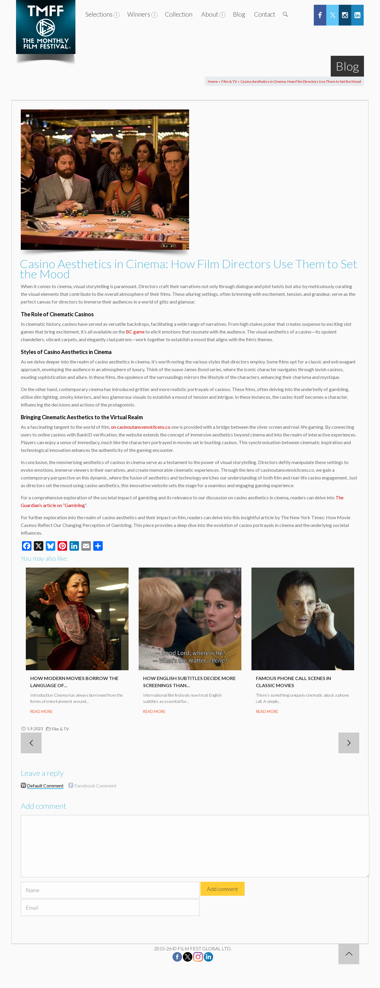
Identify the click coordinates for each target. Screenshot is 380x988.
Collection (178, 14)
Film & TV (229, 81)
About (209, 14)
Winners (138, 14)
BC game (135, 331)
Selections (99, 14)
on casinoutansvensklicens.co (140, 427)
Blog (239, 14)
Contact (264, 14)
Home (213, 81)
